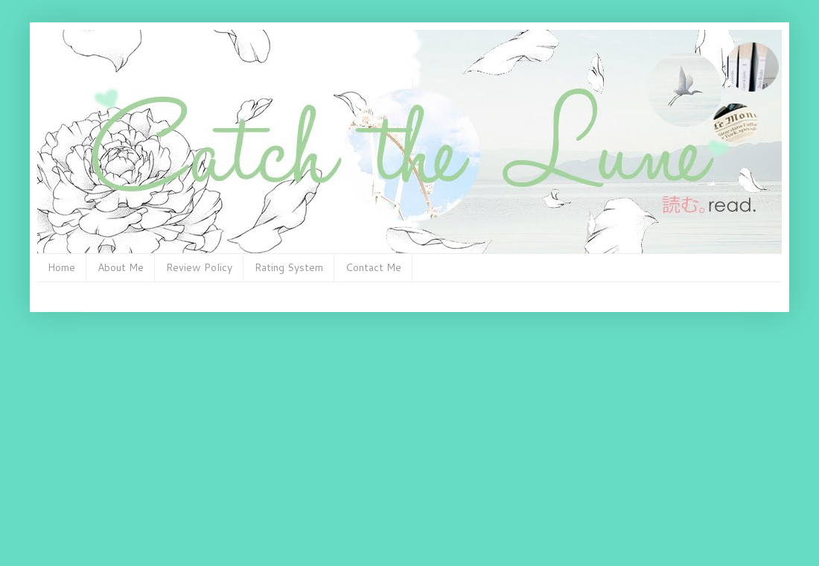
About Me (121, 267)
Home (61, 267)
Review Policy (199, 267)
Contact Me (373, 267)
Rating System (289, 267)
